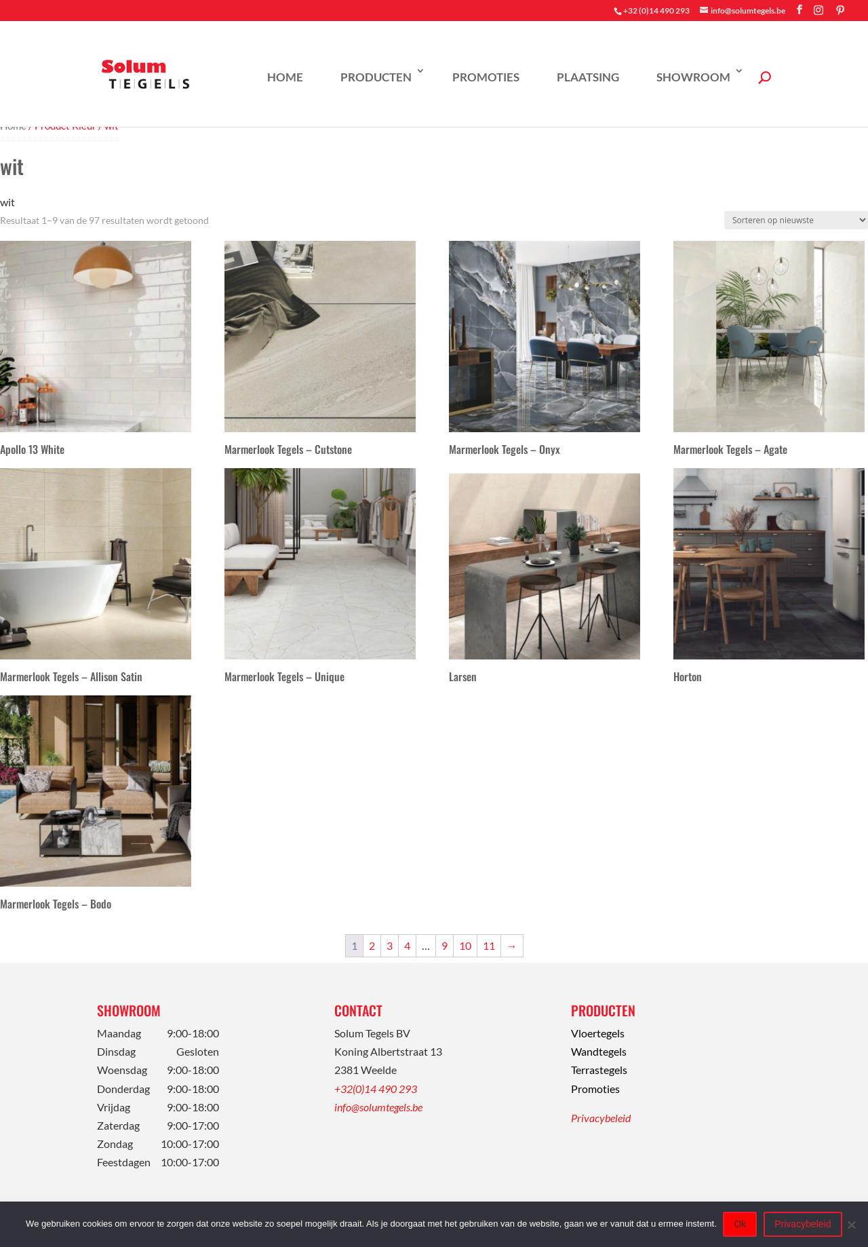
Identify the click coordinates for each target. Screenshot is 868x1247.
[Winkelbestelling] (796, 220)
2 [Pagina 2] (372, 945)
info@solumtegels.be (378, 1106)
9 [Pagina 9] (444, 945)
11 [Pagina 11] (489, 945)
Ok (740, 1224)
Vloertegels (598, 1033)
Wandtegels (599, 1051)
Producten (376, 77)
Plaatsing (588, 77)
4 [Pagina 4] (407, 945)
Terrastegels (599, 1069)
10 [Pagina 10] (465, 945)
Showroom (693, 77)
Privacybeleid (601, 1117)
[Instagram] (818, 10)
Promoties (485, 77)
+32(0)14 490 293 (375, 1088)
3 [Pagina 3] (390, 945)
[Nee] (851, 1224)
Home (285, 77)
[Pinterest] (840, 10)
